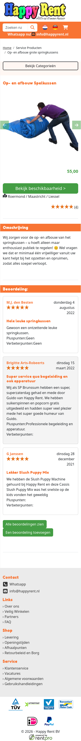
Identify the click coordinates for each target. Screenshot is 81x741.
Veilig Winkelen (17, 611)
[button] (75, 27)
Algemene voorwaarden (24, 678)
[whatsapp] (17, 34)
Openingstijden (17, 642)
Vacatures (13, 673)
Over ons (12, 606)
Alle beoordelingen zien (25, 524)
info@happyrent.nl (25, 591)
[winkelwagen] (65, 27)
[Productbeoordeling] (76, 207)
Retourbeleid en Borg (22, 653)
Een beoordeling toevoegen (28, 532)
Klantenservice (16, 668)
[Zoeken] (32, 27)
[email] (49, 34)
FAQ (8, 622)
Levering (12, 637)
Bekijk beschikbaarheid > (40, 188)
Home (7, 48)
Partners (11, 617)
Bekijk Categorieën (40, 65)
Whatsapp (18, 584)
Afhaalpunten (16, 647)
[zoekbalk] (15, 27)
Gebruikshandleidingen (24, 684)
